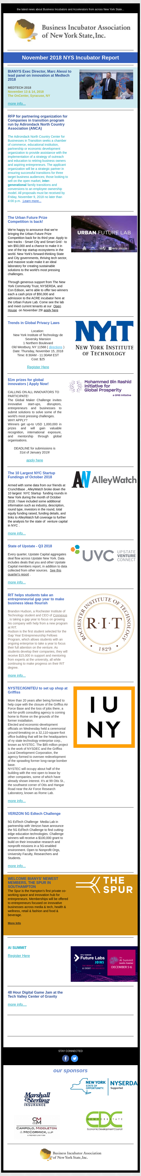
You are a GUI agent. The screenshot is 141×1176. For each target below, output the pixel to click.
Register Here (38, 367)
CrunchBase (16, 489)
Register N (38, 1008)
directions (55, 347)
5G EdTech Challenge (23, 822)
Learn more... (31, 201)
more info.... (17, 1004)
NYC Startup (32, 493)
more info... (17, 103)
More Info (14, 923)
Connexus (60, 615)
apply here (51, 310)
